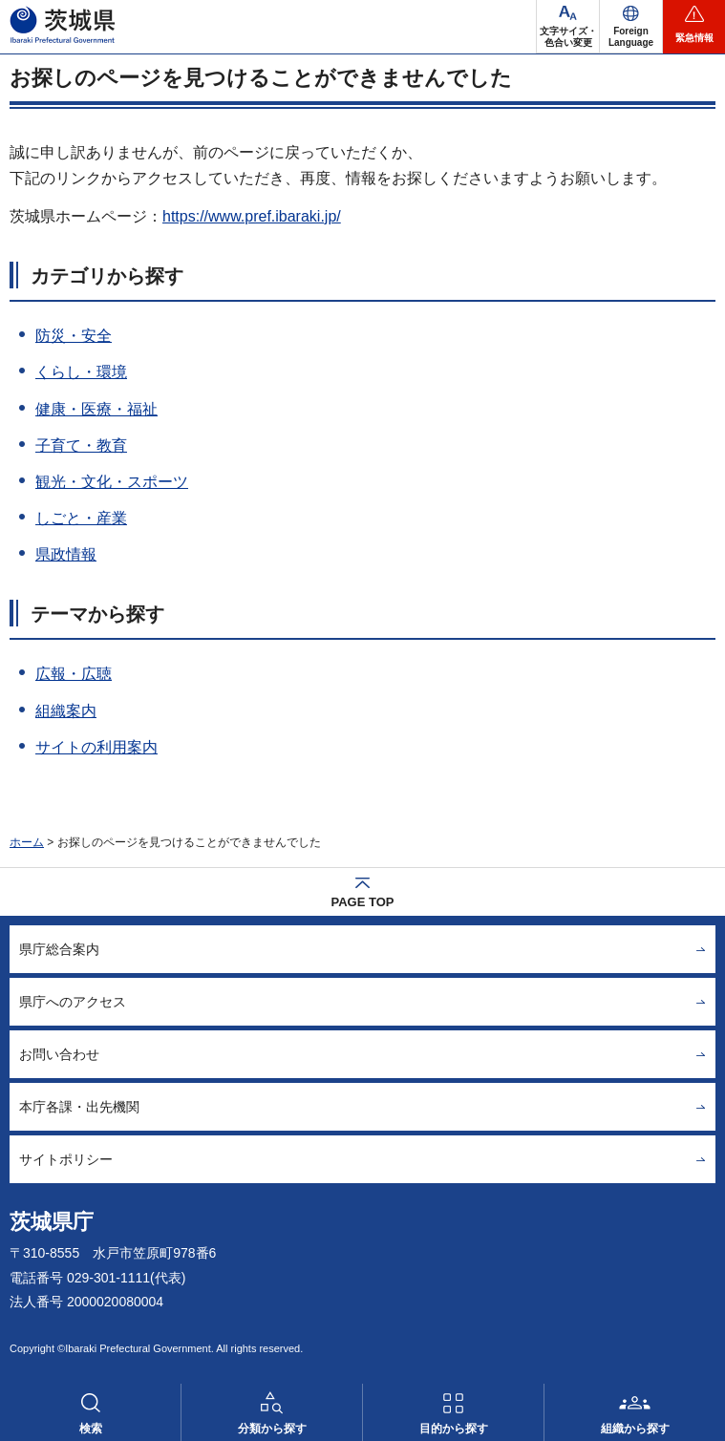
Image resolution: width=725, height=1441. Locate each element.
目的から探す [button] (453, 1428)
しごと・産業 (81, 518)
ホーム (27, 842)
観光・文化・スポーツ (111, 482)
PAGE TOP (362, 902)
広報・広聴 (73, 674)
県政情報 (65, 554)
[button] (631, 26)
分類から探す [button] (272, 1428)
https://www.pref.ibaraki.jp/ (251, 216)
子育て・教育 (81, 445)
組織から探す (635, 1428)
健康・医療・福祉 (96, 409)
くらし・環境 (81, 372)
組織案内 (65, 711)
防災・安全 (73, 336)
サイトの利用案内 (96, 747)
